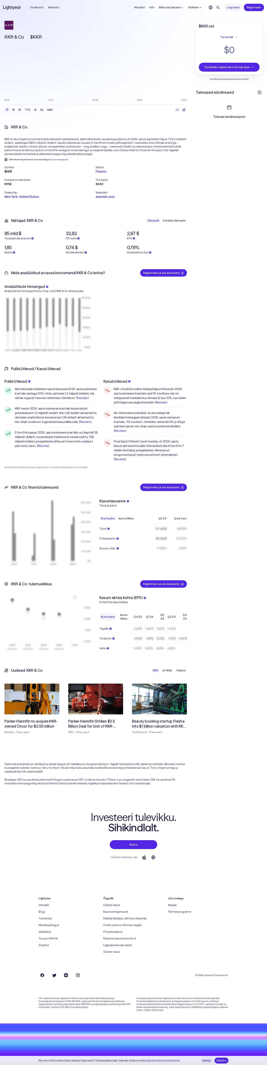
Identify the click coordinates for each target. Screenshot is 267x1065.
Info (151, 7)
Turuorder (229, 37)
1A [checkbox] (35, 109)
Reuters (82, 398)
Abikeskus (45, 931)
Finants (101, 171)
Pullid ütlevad (17, 381)
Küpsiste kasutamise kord (119, 938)
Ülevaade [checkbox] (153, 220)
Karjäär (172, 905)
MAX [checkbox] (50, 109)
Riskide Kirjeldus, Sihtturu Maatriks (125, 918)
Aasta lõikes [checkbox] (126, 518)
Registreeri (254, 7)
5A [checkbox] (42, 109)
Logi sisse (233, 7)
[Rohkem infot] (260, 92)
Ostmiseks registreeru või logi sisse (229, 67)
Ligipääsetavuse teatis (117, 945)
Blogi (42, 911)
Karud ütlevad (117, 381)
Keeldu (206, 1060)
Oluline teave (111, 905)
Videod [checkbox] (180, 670)
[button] (50, 167)
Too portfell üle (48, 938)
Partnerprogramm (179, 911)
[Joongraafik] (177, 110)
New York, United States (21, 196)
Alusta (133, 844)
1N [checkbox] (13, 109)
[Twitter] (54, 975)
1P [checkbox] (7, 109)
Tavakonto (37, 7)
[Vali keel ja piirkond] (210, 7)
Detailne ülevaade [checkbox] (174, 220)
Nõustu (221, 1060)
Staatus (44, 945)
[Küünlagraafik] (184, 110)
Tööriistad (45, 918)
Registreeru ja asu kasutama (163, 273)
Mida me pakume (171, 7)
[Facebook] (42, 975)
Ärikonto (54, 7)
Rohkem (195, 7)
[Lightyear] (12, 7)
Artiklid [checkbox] (167, 670)
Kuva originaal (60, 159)
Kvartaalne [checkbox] (108, 518)
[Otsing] (218, 7)
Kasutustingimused (115, 911)
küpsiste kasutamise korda (163, 1060)
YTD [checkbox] (27, 109)
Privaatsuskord (112, 931)
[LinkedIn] (66, 975)
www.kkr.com (105, 196)
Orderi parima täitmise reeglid (122, 925)
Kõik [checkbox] (155, 670)
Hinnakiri (139, 7)
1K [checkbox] (20, 109)
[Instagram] (78, 975)
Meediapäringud (49, 925)
